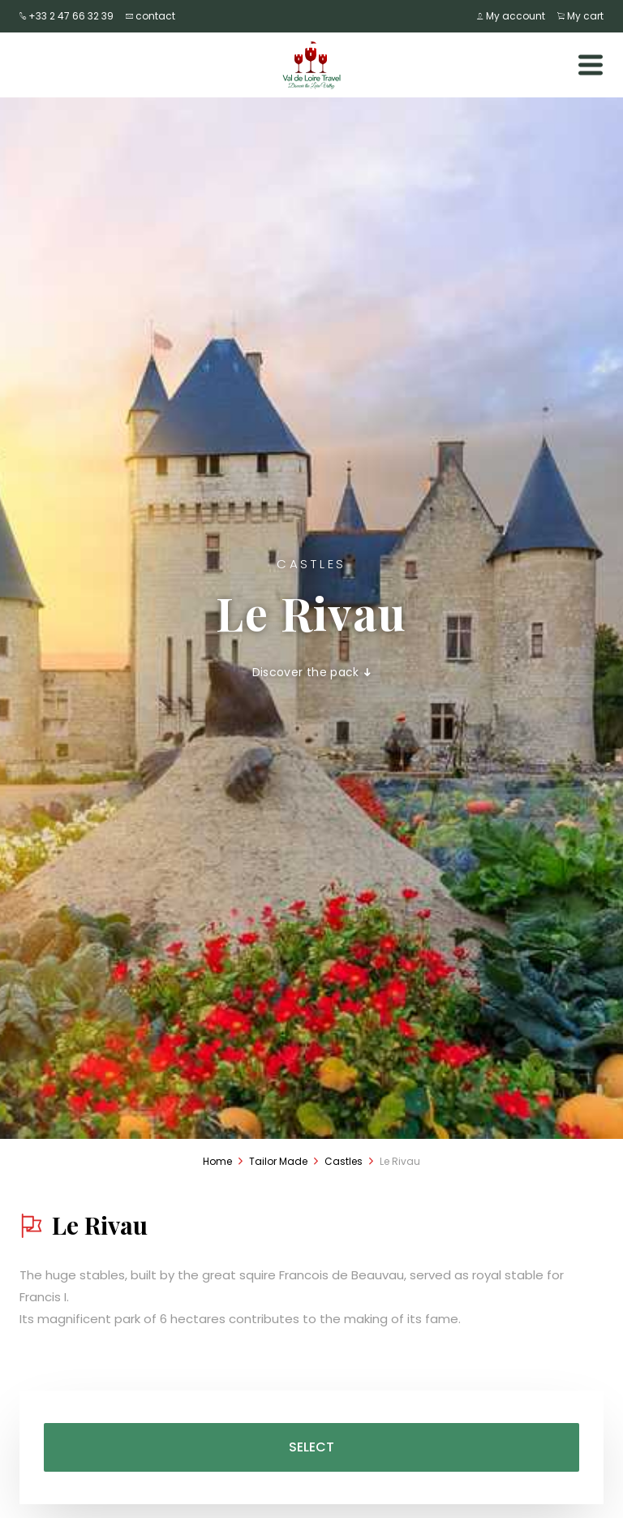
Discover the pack (312, 672)
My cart (580, 16)
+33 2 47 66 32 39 (66, 16)
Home (217, 1161)
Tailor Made (278, 1161)
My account (511, 16)
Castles (343, 1161)
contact (150, 16)
